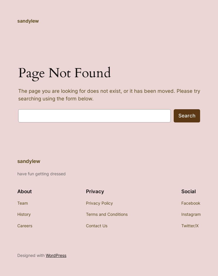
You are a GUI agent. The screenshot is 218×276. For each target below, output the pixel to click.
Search (186, 116)
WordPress (56, 255)
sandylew (28, 21)
